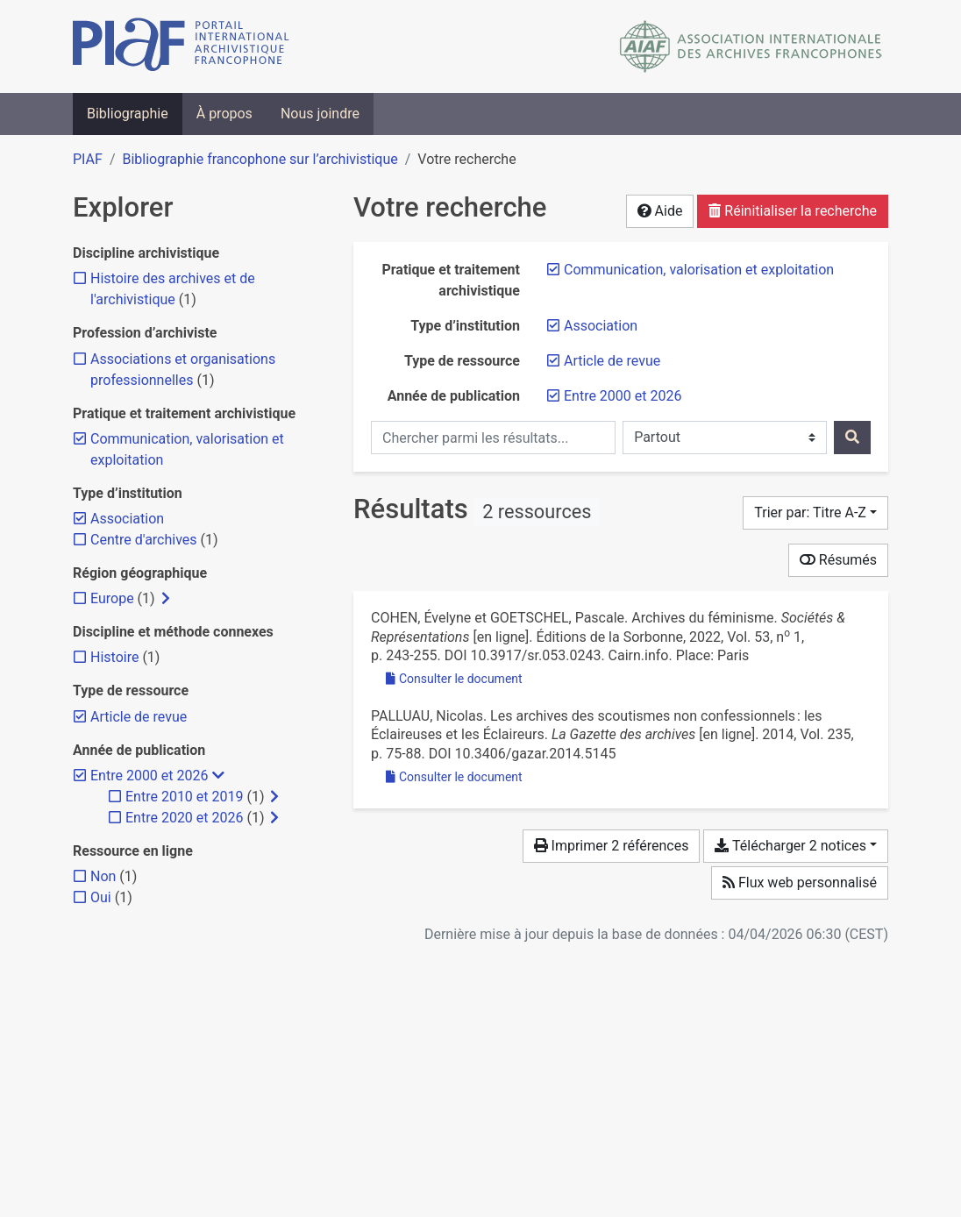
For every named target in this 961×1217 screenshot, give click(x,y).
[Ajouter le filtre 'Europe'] (112, 598)
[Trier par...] (815, 513)
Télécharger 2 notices (790, 845)
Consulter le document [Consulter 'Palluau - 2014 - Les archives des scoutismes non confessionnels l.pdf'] (454, 777)
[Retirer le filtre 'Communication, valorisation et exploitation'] (699, 269)
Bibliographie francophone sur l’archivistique (259, 159)
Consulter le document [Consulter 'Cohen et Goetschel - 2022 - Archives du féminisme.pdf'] (454, 679)
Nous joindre (320, 113)
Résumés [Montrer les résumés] (838, 560)
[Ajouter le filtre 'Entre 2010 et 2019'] (184, 796)
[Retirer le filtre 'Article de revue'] (612, 360)
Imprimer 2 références (611, 845)
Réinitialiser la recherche (792, 211)
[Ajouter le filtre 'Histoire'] (114, 657)
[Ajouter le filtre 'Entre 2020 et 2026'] (184, 817)
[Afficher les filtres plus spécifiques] (166, 598)
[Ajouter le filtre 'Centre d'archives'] (143, 539)
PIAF (88, 159)
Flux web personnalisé (800, 882)
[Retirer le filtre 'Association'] (600, 325)
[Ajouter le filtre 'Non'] (103, 876)
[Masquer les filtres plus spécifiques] (218, 775)
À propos (224, 113)
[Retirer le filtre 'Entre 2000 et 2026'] (622, 396)
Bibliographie (127, 113)
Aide (660, 211)
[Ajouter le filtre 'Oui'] (100, 897)
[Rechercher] (852, 437)
